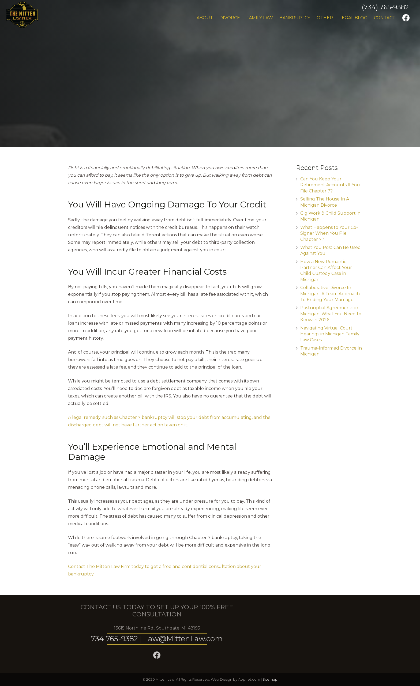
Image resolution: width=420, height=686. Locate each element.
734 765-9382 (114, 638)
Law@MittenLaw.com (183, 638)
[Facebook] (406, 17)
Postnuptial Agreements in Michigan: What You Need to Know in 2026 (330, 313)
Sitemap (270, 679)
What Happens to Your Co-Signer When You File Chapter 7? (329, 233)
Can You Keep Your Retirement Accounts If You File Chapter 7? (330, 185)
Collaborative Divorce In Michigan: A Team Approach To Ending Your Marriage (330, 293)
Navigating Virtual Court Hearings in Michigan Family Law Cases (329, 334)
